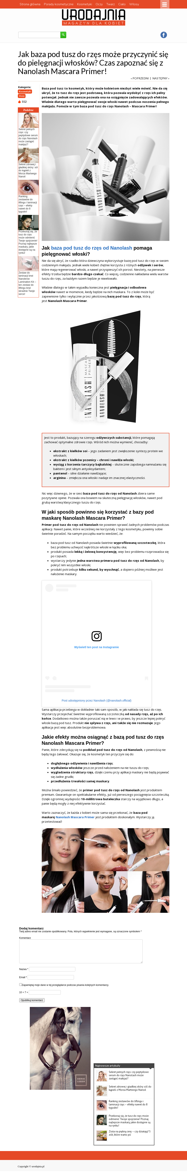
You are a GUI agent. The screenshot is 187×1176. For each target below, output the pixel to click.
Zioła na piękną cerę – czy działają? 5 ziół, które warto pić (130, 1138)
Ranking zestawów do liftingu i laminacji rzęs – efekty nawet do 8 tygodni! (28, 204)
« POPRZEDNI (140, 78)
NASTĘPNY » (161, 78)
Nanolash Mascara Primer (75, 817)
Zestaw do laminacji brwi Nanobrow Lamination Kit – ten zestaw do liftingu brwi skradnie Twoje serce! (27, 283)
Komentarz (25, 938)
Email (23, 982)
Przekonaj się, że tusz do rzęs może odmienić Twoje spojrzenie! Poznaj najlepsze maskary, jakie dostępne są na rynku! (28, 242)
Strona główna (30, 4)
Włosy (134, 4)
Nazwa (23, 974)
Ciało (122, 4)
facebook (163, 34)
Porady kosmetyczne (59, 4)
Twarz (110, 4)
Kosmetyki (84, 4)
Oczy (99, 4)
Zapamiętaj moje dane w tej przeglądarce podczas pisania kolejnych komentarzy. (65, 989)
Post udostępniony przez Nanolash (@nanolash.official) (96, 700)
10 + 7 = (24, 997)
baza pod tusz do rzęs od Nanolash (91, 248)
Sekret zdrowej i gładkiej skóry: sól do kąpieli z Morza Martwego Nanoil (28, 170)
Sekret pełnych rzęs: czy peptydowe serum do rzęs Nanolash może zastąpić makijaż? (28, 137)
